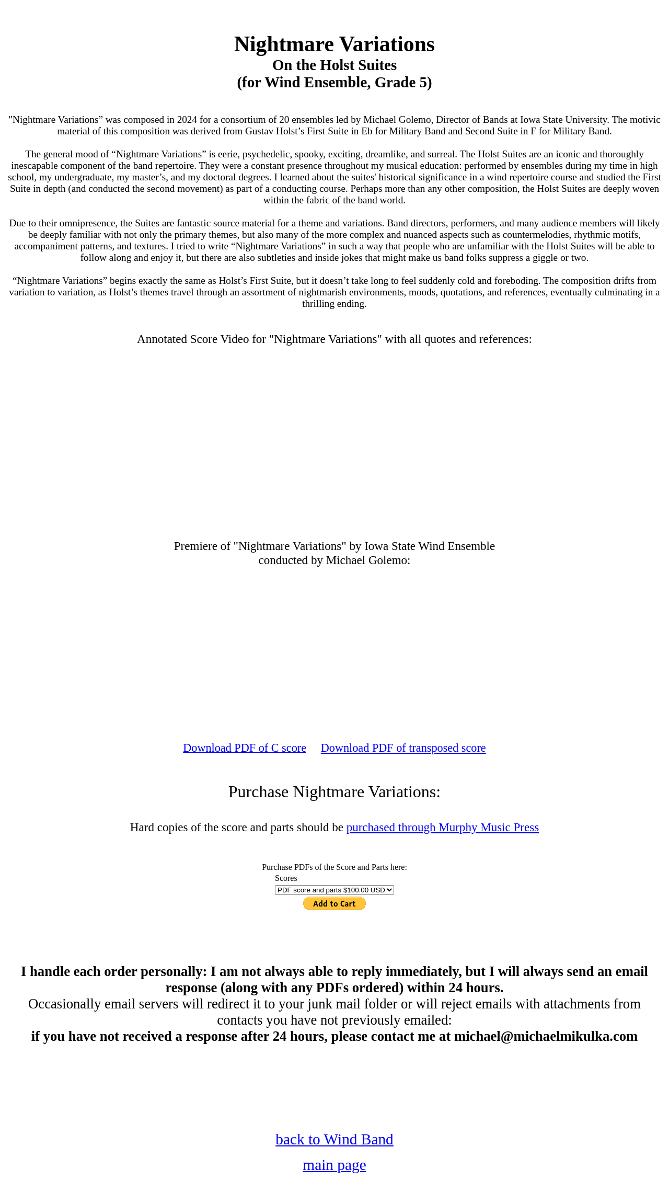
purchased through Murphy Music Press (443, 827)
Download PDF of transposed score (403, 747)
